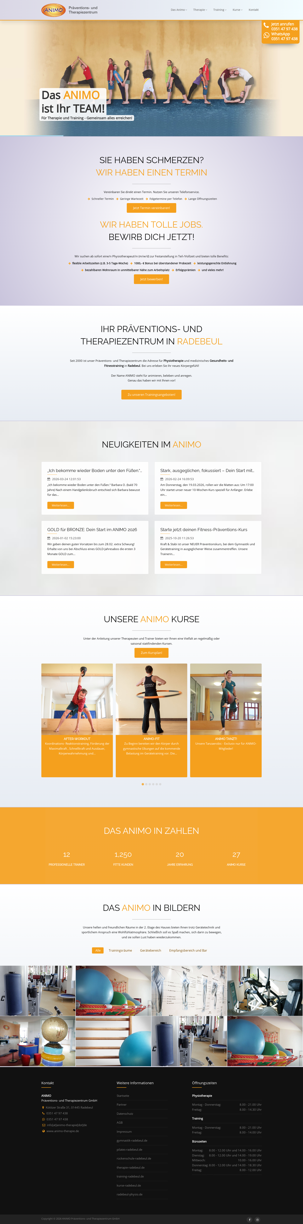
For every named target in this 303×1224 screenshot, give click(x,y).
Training (219, 10)
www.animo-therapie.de (63, 1131)
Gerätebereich (150, 950)
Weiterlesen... (61, 505)
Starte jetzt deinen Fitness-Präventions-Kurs (203, 529)
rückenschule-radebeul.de (134, 1158)
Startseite (123, 1096)
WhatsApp (280, 33)
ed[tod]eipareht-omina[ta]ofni (67, 1125)
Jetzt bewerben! (151, 279)
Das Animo (179, 10)
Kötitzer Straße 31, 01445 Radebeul (69, 1107)
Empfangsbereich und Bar (188, 950)
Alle (98, 950)
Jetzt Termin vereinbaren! (151, 208)
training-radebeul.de (130, 1176)
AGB (120, 1122)
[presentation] (44, 723)
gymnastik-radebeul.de (132, 1140)
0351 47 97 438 (284, 28)
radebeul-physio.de (129, 1194)
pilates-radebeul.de (129, 1149)
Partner (122, 1104)
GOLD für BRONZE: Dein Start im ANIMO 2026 (92, 529)
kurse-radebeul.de (129, 1185)
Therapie (200, 10)
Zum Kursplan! (151, 653)
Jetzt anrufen (282, 24)
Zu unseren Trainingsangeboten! (151, 394)
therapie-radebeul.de (131, 1167)
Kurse (238, 10)
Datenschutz (125, 1114)
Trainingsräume (120, 950)
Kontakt (254, 10)
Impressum (124, 1131)
